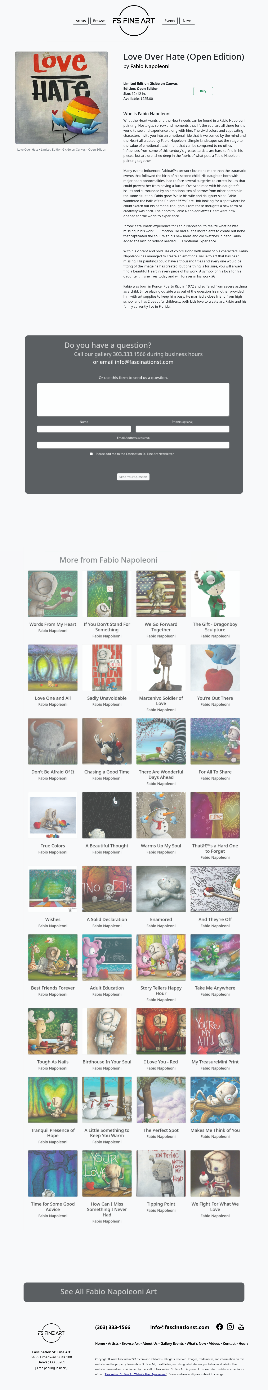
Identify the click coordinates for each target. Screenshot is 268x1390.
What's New (196, 1343)
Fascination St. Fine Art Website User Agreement (135, 1374)
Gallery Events (172, 1343)
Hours (244, 1343)
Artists (113, 1343)
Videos (214, 1343)
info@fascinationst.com (179, 1327)
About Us (150, 1343)
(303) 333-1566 (112, 1327)
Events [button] (170, 20)
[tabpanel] (185, 213)
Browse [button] (99, 20)
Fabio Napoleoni (150, 66)
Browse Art (131, 1343)
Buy (203, 91)
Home (100, 1343)
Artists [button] (81, 20)
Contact (229, 1343)
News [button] (187, 20)
